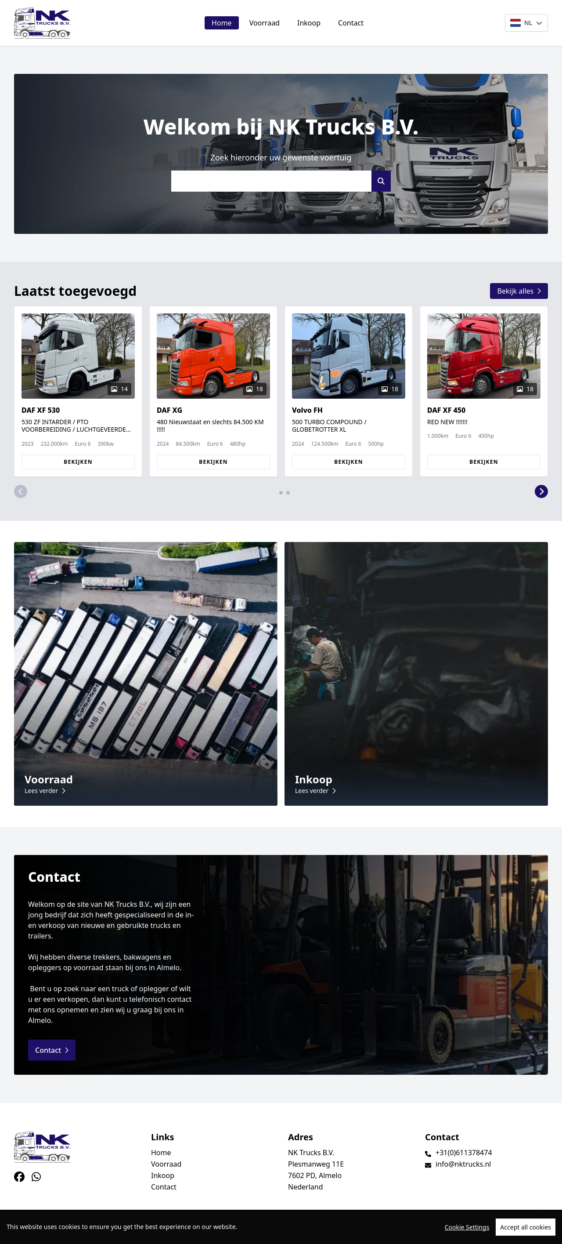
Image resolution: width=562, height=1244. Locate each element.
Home (222, 23)
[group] (78, 391)
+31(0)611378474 (464, 1152)
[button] (20, 492)
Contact (351, 23)
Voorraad (264, 23)
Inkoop (309, 23)
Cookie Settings (467, 1230)
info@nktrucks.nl (463, 1164)
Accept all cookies (525, 1230)
